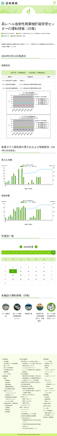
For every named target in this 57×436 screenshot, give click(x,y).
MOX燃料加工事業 (10, 388)
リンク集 (46, 408)
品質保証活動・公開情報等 (11, 403)
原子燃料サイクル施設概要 (11, 363)
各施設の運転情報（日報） (19, 36)
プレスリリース (25, 409)
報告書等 (7, 409)
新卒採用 (47, 397)
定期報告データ (9, 395)
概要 (5, 378)
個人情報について (49, 415)
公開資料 (7, 407)
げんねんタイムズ (25, 405)
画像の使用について (50, 413)
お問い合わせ (47, 406)
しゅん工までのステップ (28, 367)
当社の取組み (24, 359)
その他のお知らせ (25, 418)
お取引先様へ (47, 403)
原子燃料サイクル (50, 384)
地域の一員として (27, 399)
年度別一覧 (6, 36)
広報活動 (46, 359)
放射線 (48, 386)
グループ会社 (7, 374)
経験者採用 (47, 399)
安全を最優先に (25, 374)
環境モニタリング (8, 391)
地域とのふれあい (27, 401)
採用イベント (48, 401)
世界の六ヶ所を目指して (28, 394)
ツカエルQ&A (49, 388)
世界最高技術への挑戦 (27, 386)
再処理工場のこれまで (28, 365)
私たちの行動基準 (8, 367)
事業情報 (28, 13)
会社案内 (5, 359)
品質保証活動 (8, 405)
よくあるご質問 (9, 401)
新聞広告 (47, 365)
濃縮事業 (7, 380)
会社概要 (6, 361)
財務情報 (6, 372)
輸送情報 (7, 411)
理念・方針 (7, 365)
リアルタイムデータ (10, 393)
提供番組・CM (48, 363)
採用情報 (46, 395)
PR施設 (47, 374)
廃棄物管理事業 (9, 386)
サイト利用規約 (48, 410)
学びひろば (47, 380)
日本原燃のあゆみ (8, 369)
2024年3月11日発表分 (9, 33)
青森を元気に (25, 403)
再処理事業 (8, 384)
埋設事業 (7, 382)
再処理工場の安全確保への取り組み (31, 376)
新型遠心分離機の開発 (28, 388)
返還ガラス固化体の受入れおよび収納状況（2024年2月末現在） (34, 33)
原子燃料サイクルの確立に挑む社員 (31, 363)
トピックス (24, 411)
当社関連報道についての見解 (28, 413)
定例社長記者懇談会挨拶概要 (28, 416)
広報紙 (46, 367)
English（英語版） (48, 417)
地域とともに (24, 396)
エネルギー (49, 382)
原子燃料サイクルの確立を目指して (30, 361)
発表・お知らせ (24, 407)
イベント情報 (48, 361)
